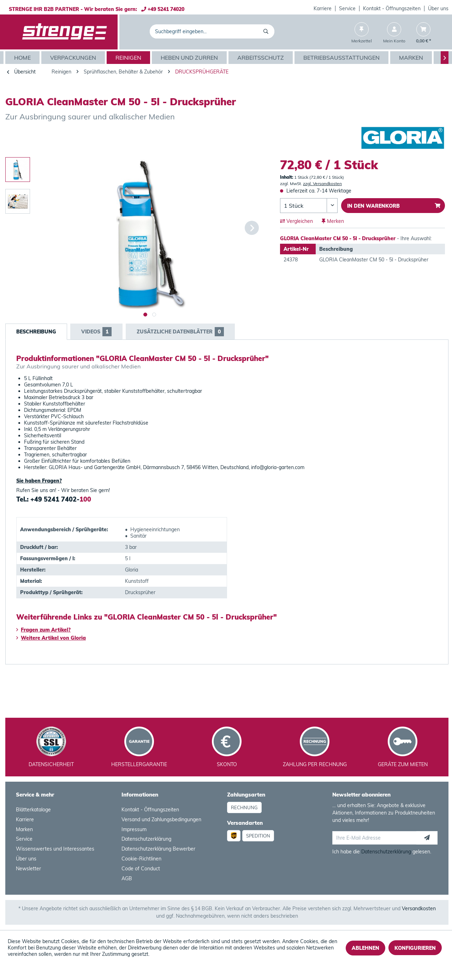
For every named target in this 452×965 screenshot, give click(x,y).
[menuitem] (322, 8)
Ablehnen (365, 948)
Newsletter (28, 868)
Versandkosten (419, 908)
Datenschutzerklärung (146, 839)
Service (347, 8)
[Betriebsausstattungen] (342, 57)
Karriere (323, 8)
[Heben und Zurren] (190, 57)
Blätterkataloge (33, 809)
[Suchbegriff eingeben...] (212, 31)
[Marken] (412, 57)
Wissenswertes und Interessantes (55, 849)
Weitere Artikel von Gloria (51, 638)
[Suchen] (267, 31)
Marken (24, 829)
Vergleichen (296, 221)
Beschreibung (36, 331)
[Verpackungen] (74, 57)
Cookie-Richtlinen (141, 859)
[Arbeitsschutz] (261, 57)
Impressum (134, 829)
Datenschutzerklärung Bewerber (158, 849)
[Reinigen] (129, 57)
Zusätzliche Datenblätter (180, 331)
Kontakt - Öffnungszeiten (392, 8)
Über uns (438, 8)
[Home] (23, 57)
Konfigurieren (415, 948)
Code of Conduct (140, 868)
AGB (126, 878)
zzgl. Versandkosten (322, 183)
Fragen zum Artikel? (43, 630)
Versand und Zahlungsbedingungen (161, 819)
